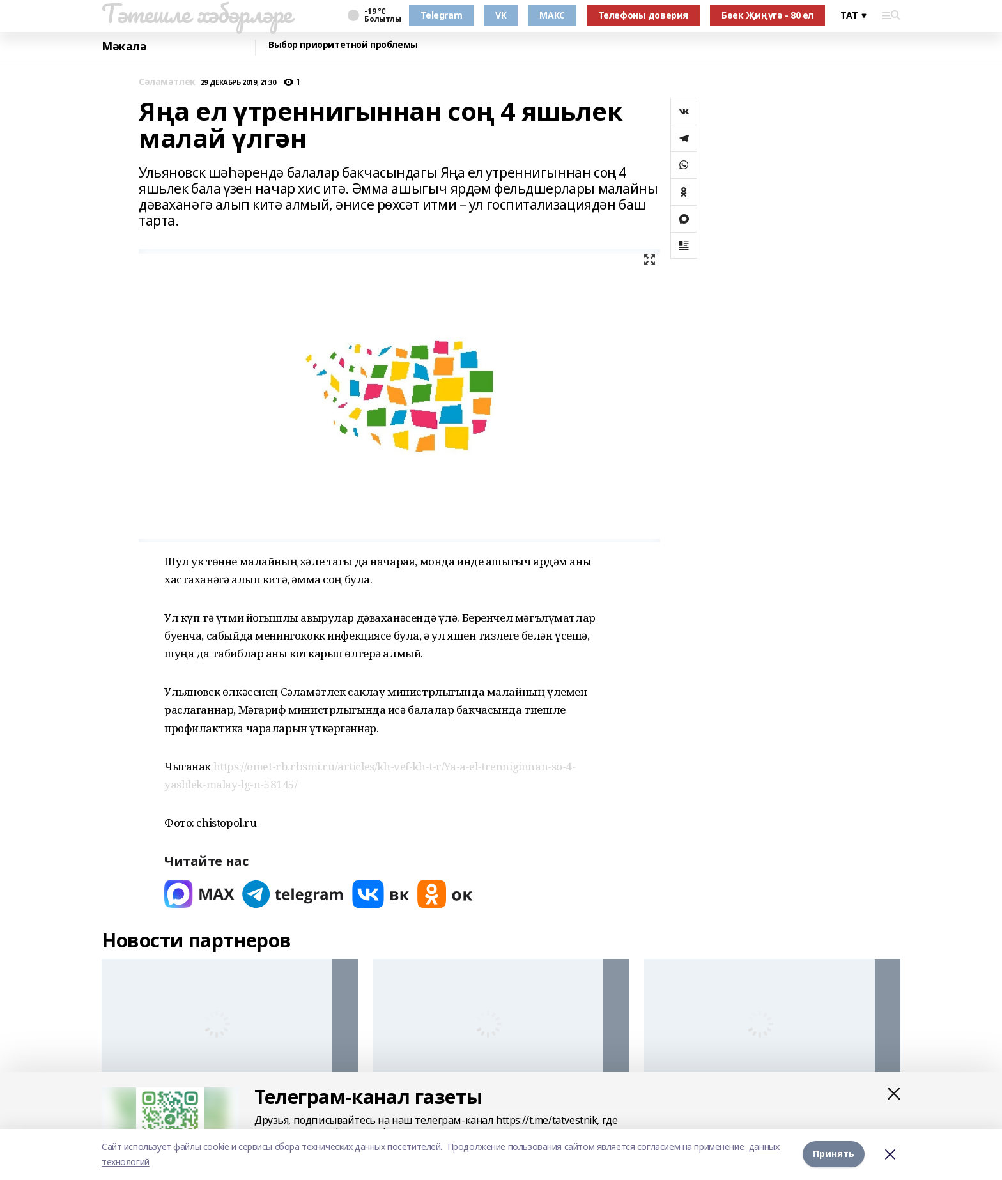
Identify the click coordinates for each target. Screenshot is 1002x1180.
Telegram (441, 15)
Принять (833, 1154)
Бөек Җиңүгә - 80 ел (767, 15)
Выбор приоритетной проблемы (343, 45)
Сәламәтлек (167, 82)
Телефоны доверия (643, 15)
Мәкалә (124, 46)
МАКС (551, 15)
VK (500, 15)
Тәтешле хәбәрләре (197, 13)
